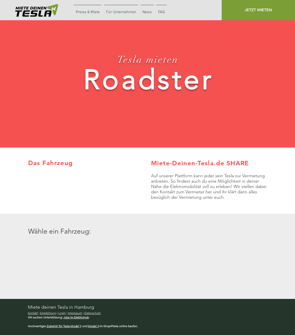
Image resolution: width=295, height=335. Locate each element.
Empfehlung (48, 313)
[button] (258, 10)
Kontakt (33, 313)
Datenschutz (92, 313)
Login (62, 313)
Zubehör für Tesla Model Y (64, 326)
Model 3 (93, 326)
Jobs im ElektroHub (76, 317)
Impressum (75, 313)
